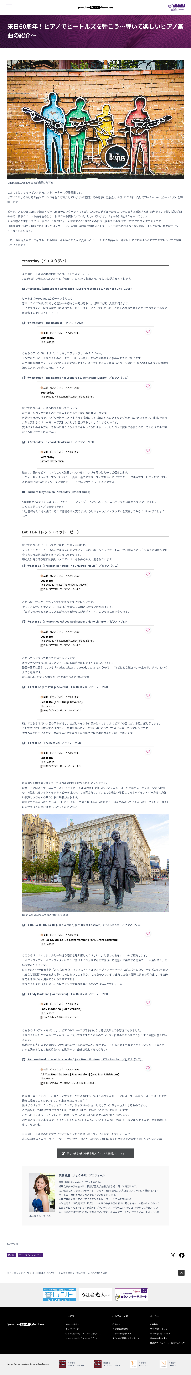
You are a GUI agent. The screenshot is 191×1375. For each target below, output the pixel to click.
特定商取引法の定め (158, 1338)
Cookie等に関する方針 (160, 1333)
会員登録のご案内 (120, 1329)
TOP (8, 1272)
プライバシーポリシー (159, 1329)
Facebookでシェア (182, 1255)
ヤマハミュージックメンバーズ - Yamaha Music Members (95, 7)
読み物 (11, 1255)
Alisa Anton (28, 182)
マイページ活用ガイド (121, 1333)
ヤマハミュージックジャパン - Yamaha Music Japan (176, 7)
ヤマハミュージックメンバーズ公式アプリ (83, 1333)
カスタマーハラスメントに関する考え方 (167, 1342)
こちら (110, 197)
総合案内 (116, 1324)
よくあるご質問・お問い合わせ (125, 1338)
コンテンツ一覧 (21, 1272)
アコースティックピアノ (30, 1255)
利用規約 (154, 1324)
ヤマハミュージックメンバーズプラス (81, 1338)
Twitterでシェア (173, 1255)
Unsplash (13, 182)
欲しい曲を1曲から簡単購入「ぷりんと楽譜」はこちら (96, 1153)
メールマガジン (72, 1324)
